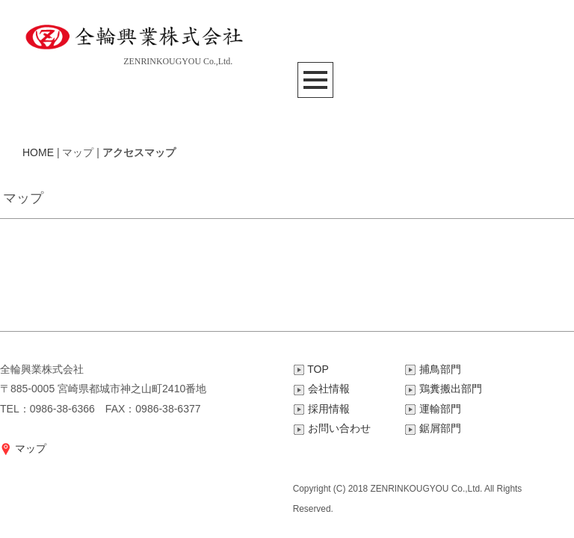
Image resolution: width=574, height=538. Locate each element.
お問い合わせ (332, 428)
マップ (23, 448)
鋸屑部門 (432, 428)
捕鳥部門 (432, 369)
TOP (311, 369)
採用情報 (321, 409)
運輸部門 (432, 409)
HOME (38, 152)
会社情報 (321, 389)
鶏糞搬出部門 (442, 389)
